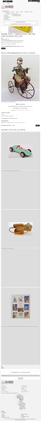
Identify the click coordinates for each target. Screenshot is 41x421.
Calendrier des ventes (29, 11)
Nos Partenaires (7, 17)
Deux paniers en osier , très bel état (7, 248)
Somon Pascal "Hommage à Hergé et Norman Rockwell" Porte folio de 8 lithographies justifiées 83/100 (19, 326)
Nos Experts (6, 16)
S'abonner (20, 378)
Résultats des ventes (16, 15)
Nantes (7, 13)
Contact (7, 1)
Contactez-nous (7, 19)
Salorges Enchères (24, 414)
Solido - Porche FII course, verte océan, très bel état (10, 170)
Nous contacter (34, 0)
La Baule (8, 14)
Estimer (12, 11)
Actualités (6, 18)
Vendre (17, 11)
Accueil (3, 414)
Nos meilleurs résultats (17, 14)
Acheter (21, 11)
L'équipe (6, 15)
